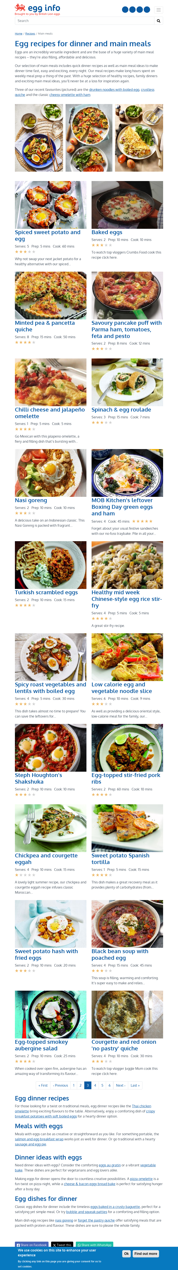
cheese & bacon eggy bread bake (89, 1177)
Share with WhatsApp (92, 1238)
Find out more (146, 1254)
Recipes (30, 33)
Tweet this (61, 1238)
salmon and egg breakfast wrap (39, 1132)
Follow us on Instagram (132, 9)
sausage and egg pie (30, 1137)
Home (18, 33)
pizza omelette (142, 1172)
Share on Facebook (31, 1238)
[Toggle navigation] (158, 9)
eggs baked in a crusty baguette (115, 1200)
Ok (126, 1254)
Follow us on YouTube (125, 9)
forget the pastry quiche (96, 1214)
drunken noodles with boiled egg (113, 89)
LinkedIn (139, 9)
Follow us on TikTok (147, 9)
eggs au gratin (109, 1158)
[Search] (84, 21)
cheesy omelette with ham (69, 95)
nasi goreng (64, 1214)
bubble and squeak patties (86, 1205)
